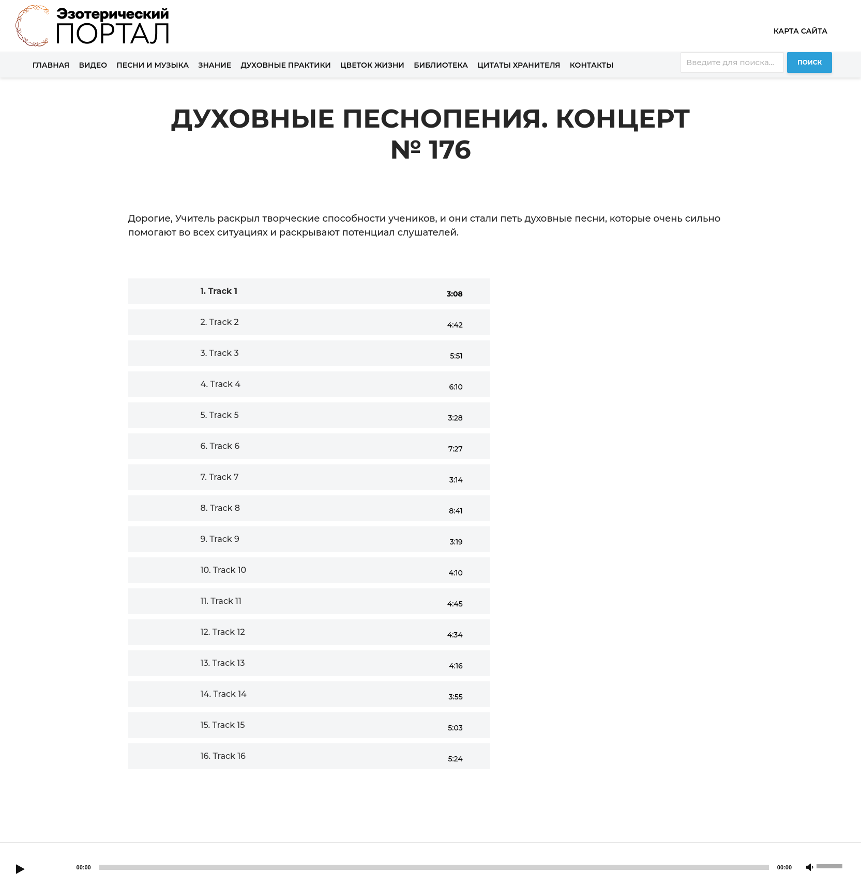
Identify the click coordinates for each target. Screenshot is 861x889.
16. (223, 756)
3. (220, 353)
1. (219, 291)
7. (220, 477)
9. (220, 539)
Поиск (809, 62)
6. (220, 446)
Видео (93, 65)
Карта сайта (800, 31)
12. (223, 632)
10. (224, 570)
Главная (51, 65)
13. (223, 663)
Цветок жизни (372, 65)
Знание (214, 65)
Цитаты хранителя (518, 65)
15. (223, 725)
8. (220, 508)
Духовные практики (285, 65)
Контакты (592, 65)
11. (221, 601)
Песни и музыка (152, 65)
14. (224, 694)
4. (220, 384)
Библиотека (441, 65)
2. (220, 322)
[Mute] (810, 868)
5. (220, 415)
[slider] (434, 867)
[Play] (20, 870)
